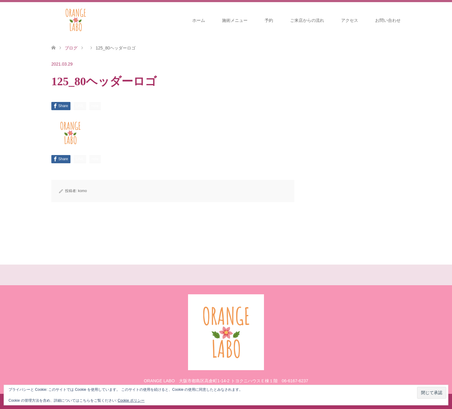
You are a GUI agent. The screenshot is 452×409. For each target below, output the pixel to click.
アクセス (349, 20)
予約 (269, 20)
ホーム (198, 20)
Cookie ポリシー (131, 400)
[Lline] (80, 106)
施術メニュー (235, 20)
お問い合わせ (388, 20)
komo (82, 191)
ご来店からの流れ (307, 20)
